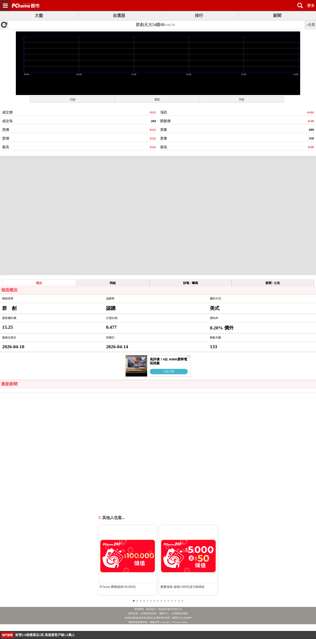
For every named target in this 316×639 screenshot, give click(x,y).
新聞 (277, 15)
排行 (199, 15)
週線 (157, 99)
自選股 (119, 15)
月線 (241, 99)
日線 (72, 99)
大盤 (39, 15)
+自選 (310, 24)
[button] (134, 601)
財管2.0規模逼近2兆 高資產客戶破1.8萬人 (45, 635)
